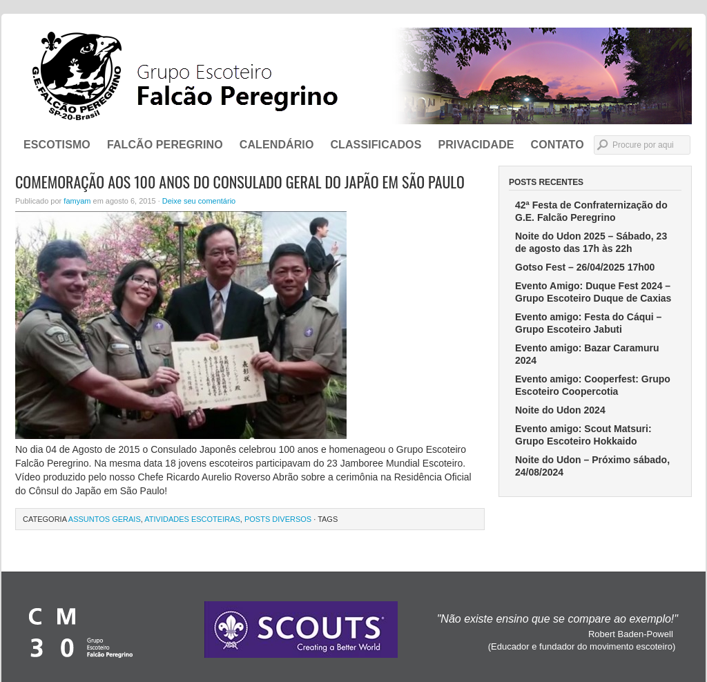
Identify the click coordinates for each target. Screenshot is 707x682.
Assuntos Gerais (104, 519)
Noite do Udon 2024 (560, 410)
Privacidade (476, 144)
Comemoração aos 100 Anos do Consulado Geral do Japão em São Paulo (240, 181)
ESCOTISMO (56, 144)
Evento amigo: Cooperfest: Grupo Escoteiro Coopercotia (592, 385)
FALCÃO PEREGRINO (165, 144)
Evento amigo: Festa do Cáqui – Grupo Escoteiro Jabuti (588, 323)
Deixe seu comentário (198, 201)
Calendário (277, 144)
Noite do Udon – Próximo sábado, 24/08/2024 (592, 466)
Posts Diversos (277, 519)
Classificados (375, 144)
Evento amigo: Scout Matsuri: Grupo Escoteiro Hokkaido (583, 435)
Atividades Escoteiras (192, 519)
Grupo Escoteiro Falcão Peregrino (353, 76)
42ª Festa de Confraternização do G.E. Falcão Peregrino (591, 211)
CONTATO (557, 144)
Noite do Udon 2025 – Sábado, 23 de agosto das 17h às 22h (591, 242)
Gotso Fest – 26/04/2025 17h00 (585, 267)
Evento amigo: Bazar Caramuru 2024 (587, 354)
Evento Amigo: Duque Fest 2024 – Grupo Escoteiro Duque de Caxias (593, 292)
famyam (77, 201)
